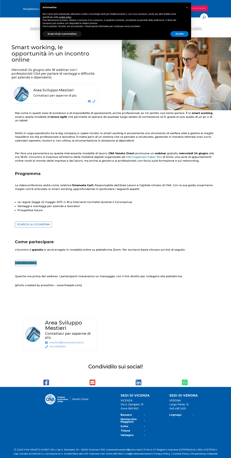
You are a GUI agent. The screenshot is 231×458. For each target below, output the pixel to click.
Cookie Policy (181, 453)
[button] (186, 7)
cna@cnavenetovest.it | (139, 453)
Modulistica (30, 9)
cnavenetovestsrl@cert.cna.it (124, 449)
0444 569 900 (129, 408)
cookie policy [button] (65, 17)
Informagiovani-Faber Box (144, 156)
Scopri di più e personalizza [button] (62, 34)
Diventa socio (198, 8)
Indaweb (212, 453)
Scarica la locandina (33, 224)
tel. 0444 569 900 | (113, 453)
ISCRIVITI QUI (26, 262)
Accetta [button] (179, 34)
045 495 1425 (177, 408)
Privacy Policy (163, 453)
